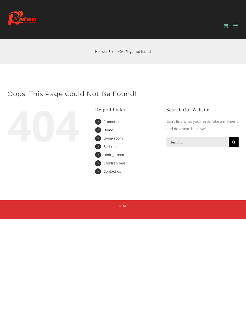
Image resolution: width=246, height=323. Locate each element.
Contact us (112, 171)
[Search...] (197, 142)
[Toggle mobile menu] (236, 25)
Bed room (111, 146)
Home (100, 51)
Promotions (112, 121)
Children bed (114, 163)
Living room (113, 138)
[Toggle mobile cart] (226, 25)
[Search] (234, 142)
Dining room (113, 154)
